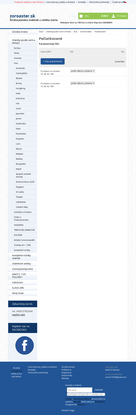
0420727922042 (112, 370)
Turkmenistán (86, 31)
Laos (18, 143)
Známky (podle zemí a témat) (23, 41)
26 (45, 74)
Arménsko (20, 68)
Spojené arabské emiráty (23, 175)
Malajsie (19, 153)
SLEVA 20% (18, 287)
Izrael (18, 108)
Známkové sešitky (21, 263)
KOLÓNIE (18, 235)
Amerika (17, 58)
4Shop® (77, 401)
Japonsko (20, 113)
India (18, 93)
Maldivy (19, 159)
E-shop (68, 399)
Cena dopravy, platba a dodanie (60, 2)
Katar (18, 128)
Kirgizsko (20, 138)
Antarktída (18, 225)
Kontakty (82, 2)
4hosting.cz (100, 401)
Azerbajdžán (21, 73)
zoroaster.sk (22, 16)
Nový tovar (18, 293)
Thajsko (19, 197)
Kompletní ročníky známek (21, 257)
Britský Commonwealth (24, 240)
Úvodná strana (19, 31)
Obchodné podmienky (99, 2)
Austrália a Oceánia (22, 212)
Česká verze (119, 2)
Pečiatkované (100, 31)
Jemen (18, 118)
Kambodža (21, 123)
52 (48, 74)
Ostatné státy (22, 207)
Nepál (18, 169)
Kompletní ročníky (22, 250)
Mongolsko (21, 164)
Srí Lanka (20, 192)
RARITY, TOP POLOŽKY (19, 276)
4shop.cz (82, 404)
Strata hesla (67, 375)
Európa (17, 48)
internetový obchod (82, 399)
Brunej (19, 83)
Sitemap (65, 378)
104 (51, 74)
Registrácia (66, 372)
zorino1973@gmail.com (115, 377)
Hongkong (20, 88)
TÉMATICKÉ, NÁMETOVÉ (24, 230)
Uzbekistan (21, 202)
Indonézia (20, 98)
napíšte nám (18, 314)
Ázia (16, 63)
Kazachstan (21, 133)
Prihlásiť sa (66, 369)
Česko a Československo (21, 218)
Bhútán (19, 78)
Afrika (16, 53)
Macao (19, 148)
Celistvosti (17, 282)
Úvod (41, 31)
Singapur (20, 187)
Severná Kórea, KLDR (25, 182)
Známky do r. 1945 (22, 245)
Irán (17, 103)
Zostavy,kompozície (22, 268)
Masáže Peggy (68, 410)
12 (42, 74)
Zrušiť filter (120, 61)
